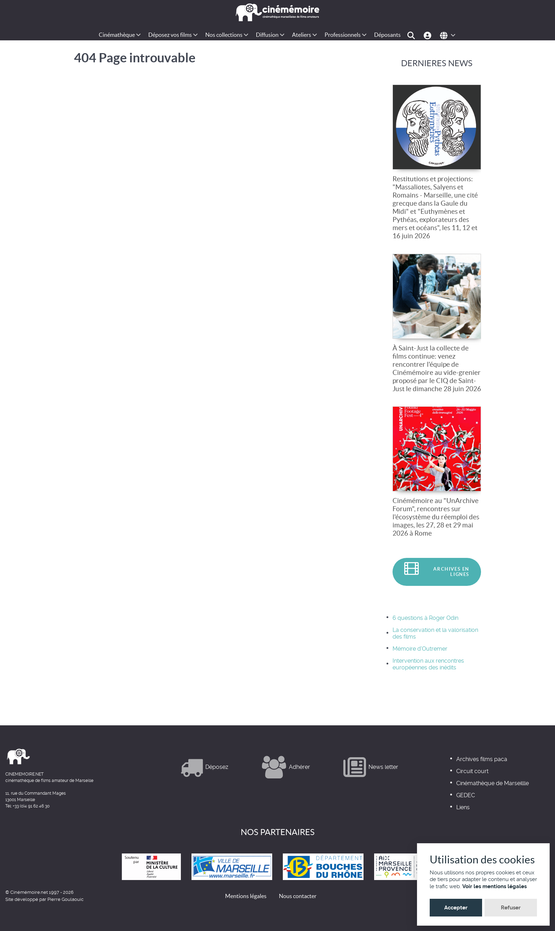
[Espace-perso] (428, 34)
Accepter (456, 907)
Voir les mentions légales (494, 886)
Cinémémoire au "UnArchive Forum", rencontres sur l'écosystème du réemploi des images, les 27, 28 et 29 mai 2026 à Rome (436, 517)
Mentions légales (246, 896)
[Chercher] (412, 34)
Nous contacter (297, 896)
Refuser (511, 907)
